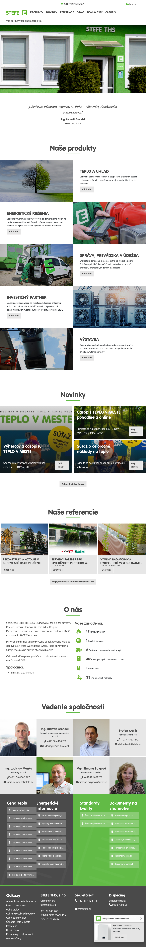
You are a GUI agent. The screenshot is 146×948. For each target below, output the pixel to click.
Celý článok (61, 465)
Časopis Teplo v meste (18, 922)
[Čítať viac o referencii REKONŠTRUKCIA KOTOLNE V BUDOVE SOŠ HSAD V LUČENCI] (24, 540)
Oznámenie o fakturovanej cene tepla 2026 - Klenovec (22, 875)
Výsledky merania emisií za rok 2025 (52, 824)
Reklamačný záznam (121, 856)
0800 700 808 (118, 905)
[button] (4, 549)
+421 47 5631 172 (128, 740)
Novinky (51, 12)
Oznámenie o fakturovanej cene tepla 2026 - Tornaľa (22, 827)
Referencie (67, 12)
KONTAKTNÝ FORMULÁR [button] (73, 4)
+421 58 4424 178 (55, 742)
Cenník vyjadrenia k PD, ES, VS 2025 (125, 840)
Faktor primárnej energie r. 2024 (52, 848)
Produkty (36, 12)
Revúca (131, 4)
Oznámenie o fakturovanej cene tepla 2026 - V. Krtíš (22, 819)
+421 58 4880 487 (18, 778)
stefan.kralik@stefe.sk (128, 745)
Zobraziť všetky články (73, 484)
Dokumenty (95, 12)
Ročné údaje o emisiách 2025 (52, 832)
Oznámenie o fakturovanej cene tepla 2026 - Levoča (22, 859)
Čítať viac (120, 937)
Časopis (110, 12)
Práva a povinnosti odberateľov (16, 908)
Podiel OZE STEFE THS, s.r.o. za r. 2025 (52, 840)
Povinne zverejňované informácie (125, 816)
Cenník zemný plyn (16, 918)
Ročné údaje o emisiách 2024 (52, 856)
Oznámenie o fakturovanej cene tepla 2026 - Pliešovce (22, 843)
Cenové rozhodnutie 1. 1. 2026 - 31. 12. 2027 (22, 811)
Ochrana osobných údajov (20, 914)
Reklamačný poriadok (122, 864)
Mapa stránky (13, 939)
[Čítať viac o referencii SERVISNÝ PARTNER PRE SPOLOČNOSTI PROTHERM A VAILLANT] (73, 540)
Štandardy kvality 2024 (93, 824)
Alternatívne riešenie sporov (21, 901)
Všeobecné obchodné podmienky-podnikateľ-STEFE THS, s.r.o (125, 832)
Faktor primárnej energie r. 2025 (52, 816)
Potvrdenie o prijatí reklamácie (125, 848)
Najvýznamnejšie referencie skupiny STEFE (73, 582)
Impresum (11, 926)
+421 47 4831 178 (91, 778)
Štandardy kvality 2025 (93, 816)
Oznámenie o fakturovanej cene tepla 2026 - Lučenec (22, 851)
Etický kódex (12, 930)
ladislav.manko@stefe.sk (18, 782)
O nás (80, 12)
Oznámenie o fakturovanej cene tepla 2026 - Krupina (22, 867)
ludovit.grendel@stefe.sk (54, 746)
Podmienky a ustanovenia (20, 935)
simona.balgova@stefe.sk (91, 782)
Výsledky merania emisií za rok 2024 (52, 864)
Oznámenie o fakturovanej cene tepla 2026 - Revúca (22, 835)
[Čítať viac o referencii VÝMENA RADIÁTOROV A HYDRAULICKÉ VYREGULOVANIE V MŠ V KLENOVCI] (122, 540)
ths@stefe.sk (83, 909)
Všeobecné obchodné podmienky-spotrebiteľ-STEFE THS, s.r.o (125, 824)
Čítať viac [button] (87, 189)
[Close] (141, 918)
